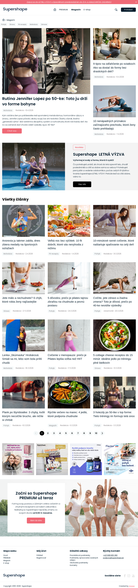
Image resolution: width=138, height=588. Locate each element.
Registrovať (41, 558)
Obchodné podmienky (79, 563)
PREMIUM (63, 9)
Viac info (82, 184)
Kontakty (73, 565)
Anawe (132, 586)
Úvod (5, 555)
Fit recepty (22, 24)
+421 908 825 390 (110, 555)
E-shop (87, 9)
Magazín (76, 9)
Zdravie (44, 24)
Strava (12, 24)
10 (96, 433)
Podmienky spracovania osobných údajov (84, 559)
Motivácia (34, 24)
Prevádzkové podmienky (80, 555)
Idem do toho (36, 520)
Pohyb (3, 24)
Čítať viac (12, 130)
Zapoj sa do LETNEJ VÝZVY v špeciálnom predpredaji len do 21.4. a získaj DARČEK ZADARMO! (69, 2)
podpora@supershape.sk (113, 558)
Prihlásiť (128, 9)
